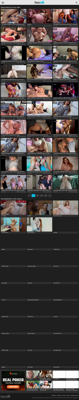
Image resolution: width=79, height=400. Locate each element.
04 (45, 195)
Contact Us (54, 395)
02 (37, 195)
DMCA (59, 395)
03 (41, 195)
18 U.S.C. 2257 (65, 395)
